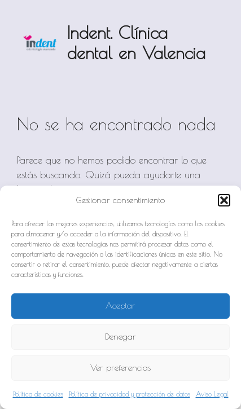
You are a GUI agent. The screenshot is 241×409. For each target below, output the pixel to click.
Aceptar (120, 305)
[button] (224, 200)
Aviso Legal (212, 394)
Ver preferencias (120, 367)
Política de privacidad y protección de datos (129, 394)
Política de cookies (38, 394)
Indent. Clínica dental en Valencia (136, 43)
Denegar (120, 336)
